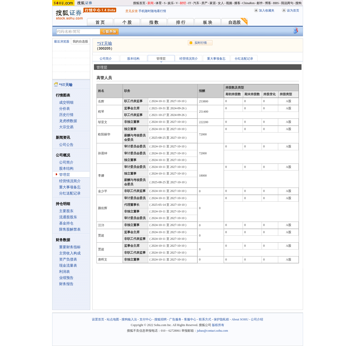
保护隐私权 (221, 319)
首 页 (100, 22)
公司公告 (66, 145)
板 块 (207, 22)
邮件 (260, 3)
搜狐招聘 (160, 319)
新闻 (150, 3)
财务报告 (66, 284)
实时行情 (201, 43)
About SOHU (240, 319)
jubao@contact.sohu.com (212, 330)
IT (189, 3)
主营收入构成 (70, 253)
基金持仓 (66, 223)
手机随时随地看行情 (152, 11)
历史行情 (66, 115)
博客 (268, 3)
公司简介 (66, 162)
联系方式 (205, 319)
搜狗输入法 (129, 319)
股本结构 (66, 168)
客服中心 (190, 319)
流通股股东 (68, 217)
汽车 (196, 3)
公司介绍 (257, 319)
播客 (237, 3)
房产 (204, 3)
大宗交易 (66, 127)
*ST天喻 (104, 43)
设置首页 (98, 319)
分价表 (64, 109)
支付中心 (145, 319)
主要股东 (66, 211)
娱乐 (171, 3)
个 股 (127, 22)
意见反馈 (131, 11)
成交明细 (66, 102)
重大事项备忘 (70, 187)
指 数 (153, 22)
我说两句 (287, 3)
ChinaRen (248, 3)
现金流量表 (68, 265)
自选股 (234, 22)
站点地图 (113, 319)
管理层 (64, 175)
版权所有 (218, 325)
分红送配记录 (70, 193)
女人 (221, 3)
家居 (213, 3)
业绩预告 (66, 278)
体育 (159, 3)
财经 (183, 3)
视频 (229, 3)
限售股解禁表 (70, 229)
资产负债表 (68, 259)
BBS (276, 3)
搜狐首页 (139, 3)
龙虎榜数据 (68, 121)
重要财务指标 (70, 247)
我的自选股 (80, 41)
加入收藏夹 (266, 10)
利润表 (64, 272)
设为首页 (293, 10)
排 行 (180, 22)
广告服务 (175, 319)
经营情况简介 (70, 181)
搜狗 (298, 3)
